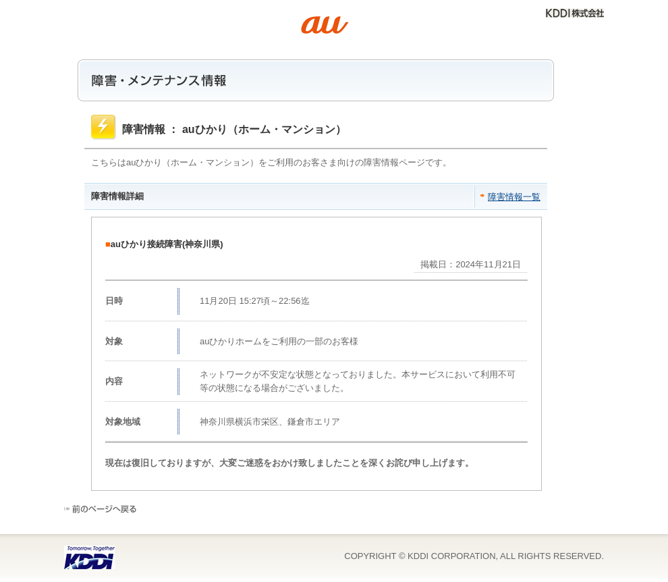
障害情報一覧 (514, 197)
